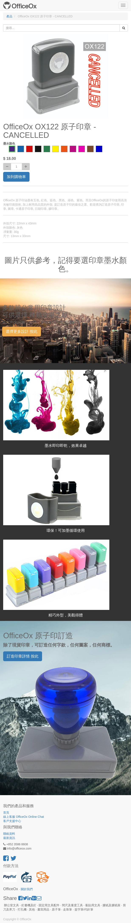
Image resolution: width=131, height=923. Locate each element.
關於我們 (27, 889)
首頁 (6, 812)
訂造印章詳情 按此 (22, 656)
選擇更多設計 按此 (21, 331)
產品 (9, 16)
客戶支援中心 (12, 821)
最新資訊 (9, 838)
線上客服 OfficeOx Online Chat (23, 816)
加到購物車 (16, 177)
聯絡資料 (9, 833)
